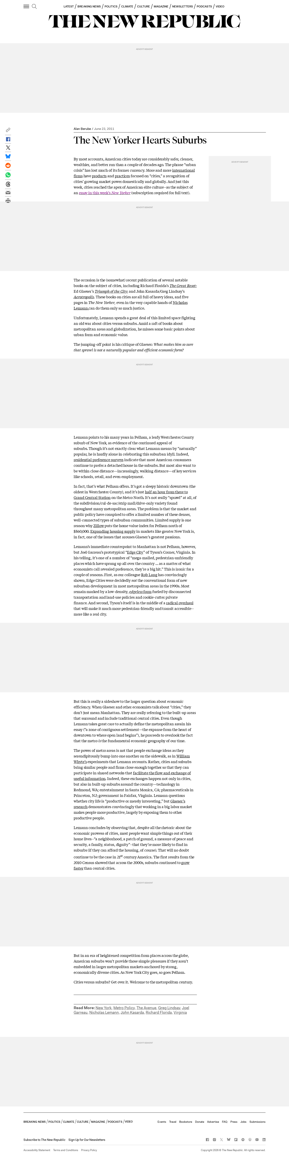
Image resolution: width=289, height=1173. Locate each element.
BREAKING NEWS (89, 6)
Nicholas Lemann (104, 1012)
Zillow (98, 525)
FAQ (224, 1122)
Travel (172, 1122)
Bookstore (185, 1122)
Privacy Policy (89, 1150)
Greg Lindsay (169, 1007)
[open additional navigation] (26, 6)
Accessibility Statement (36, 1150)
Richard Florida (159, 1012)
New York (104, 1007)
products (99, 175)
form (140, 591)
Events (162, 1122)
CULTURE (143, 6)
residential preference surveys (98, 459)
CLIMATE (127, 6)
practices (122, 175)
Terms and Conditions (65, 1150)
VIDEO (220, 6)
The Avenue (146, 1007)
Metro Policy (124, 1007)
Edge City (135, 552)
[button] (8, 131)
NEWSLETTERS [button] (182, 6)
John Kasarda (132, 1012)
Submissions (257, 1122)
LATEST (69, 6)
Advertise (213, 1122)
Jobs (243, 1122)
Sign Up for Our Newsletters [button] (86, 1140)
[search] (34, 7)
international (183, 170)
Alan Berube (82, 129)
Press (233, 1122)
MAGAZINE (161, 6)
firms (78, 175)
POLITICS (111, 6)
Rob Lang (149, 574)
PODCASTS (204, 6)
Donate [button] (199, 1122)
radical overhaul (179, 602)
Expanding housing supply (112, 531)
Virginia (180, 1012)
